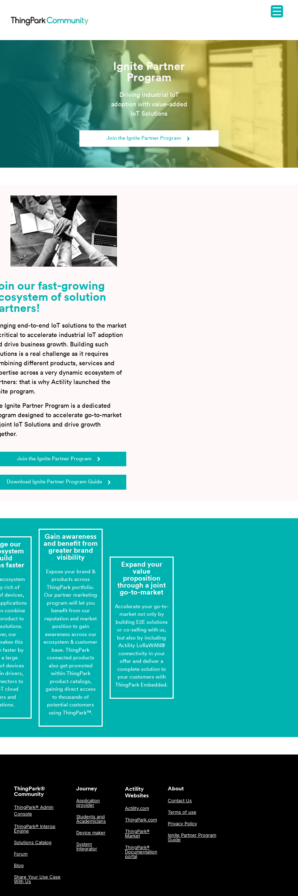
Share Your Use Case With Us (37, 879)
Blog (19, 865)
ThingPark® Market (137, 833)
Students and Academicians (91, 819)
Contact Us (180, 800)
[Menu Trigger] (277, 11)
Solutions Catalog (33, 842)
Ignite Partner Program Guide (192, 837)
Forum (21, 854)
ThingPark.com (141, 819)
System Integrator (86, 846)
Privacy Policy (182, 823)
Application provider (88, 803)
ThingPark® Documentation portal (141, 851)
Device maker (90, 832)
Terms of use (182, 812)
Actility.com (137, 808)
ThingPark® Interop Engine (34, 829)
